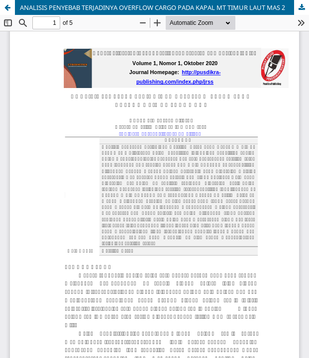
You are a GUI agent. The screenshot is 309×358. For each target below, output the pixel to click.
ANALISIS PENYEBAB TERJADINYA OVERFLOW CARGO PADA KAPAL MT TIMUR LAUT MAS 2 (152, 7)
